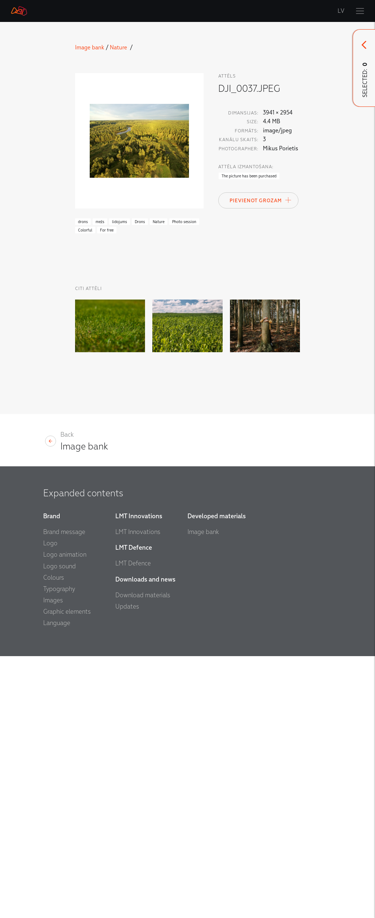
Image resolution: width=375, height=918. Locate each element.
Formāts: (247, 131)
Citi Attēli (88, 288)
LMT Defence (133, 563)
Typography (59, 589)
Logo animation (64, 554)
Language (56, 623)
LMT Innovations (137, 532)
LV (341, 11)
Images (53, 600)
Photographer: (239, 149)
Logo (50, 543)
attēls (227, 76)
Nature (119, 47)
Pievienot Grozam (261, 200)
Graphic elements (67, 611)
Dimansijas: (243, 113)
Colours (53, 577)
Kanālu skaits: (239, 140)
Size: (253, 122)
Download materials (142, 595)
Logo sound (59, 566)
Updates (127, 606)
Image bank (89, 47)
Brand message (64, 532)
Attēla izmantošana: (246, 167)
